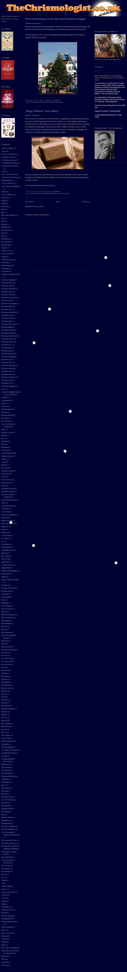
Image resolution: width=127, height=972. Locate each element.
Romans (4, 729)
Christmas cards (7, 292)
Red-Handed (5, 706)
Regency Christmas (8, 709)
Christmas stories (7, 374)
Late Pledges (5, 597)
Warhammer (5, 907)
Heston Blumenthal (8, 523)
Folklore (4, 459)
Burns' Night (5, 245)
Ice (2, 541)
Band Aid (4, 206)
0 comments (56, 100)
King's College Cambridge (10, 580)
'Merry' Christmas (7, 148)
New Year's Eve (6, 661)
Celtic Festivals (6, 254)
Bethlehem (5, 227)
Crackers (4, 406)
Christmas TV (6, 383)
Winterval (4, 936)
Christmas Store (7, 371)
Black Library (6, 230)
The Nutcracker (6, 857)
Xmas (3, 945)
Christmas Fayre (7, 315)
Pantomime (5, 682)
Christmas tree (6, 380)
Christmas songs (7, 368)
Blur (3, 236)
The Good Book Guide (9, 840)
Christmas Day (6, 300)
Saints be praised (7, 741)
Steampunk (5, 806)
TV (2, 883)
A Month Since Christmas (10, 166)
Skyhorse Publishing (8, 776)
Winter (3, 930)
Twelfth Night (6, 886)
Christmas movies (7, 339)
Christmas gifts (6, 321)
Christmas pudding (8, 356)
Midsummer (5, 621)
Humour (4, 532)
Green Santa (5, 512)
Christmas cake (6, 286)
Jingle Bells (5, 562)
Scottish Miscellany (8, 753)
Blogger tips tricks (97, 70)
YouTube (4, 956)
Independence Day (7, 550)
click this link (50, 185)
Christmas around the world (10, 274)
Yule (3, 959)
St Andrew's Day (7, 797)
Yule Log (4, 965)
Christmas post (6, 351)
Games (3, 477)
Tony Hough (5, 871)
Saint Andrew (6, 735)
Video (3, 898)
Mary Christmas (7, 609)
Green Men (5, 509)
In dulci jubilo (6, 547)
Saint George (5, 738)
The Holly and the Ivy (9, 843)
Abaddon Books (7, 180)
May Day (4, 612)
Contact (4, 403)
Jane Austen (5, 556)
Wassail (4, 913)
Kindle (3, 577)
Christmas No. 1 (7, 345)
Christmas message (8, 333)
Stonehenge (5, 812)
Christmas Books (7, 283)
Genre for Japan (6, 480)
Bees (3, 218)
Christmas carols (7, 294)
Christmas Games (7, 318)
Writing (4, 942)
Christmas (5, 271)
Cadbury (4, 248)
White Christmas (7, 927)
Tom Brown (5, 868)
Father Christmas (7, 453)
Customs (4, 412)
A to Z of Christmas (8, 174)
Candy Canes (6, 251)
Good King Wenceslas (9, 500)
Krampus (4, 585)
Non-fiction (5, 670)
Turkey (3, 880)
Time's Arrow (6, 866)
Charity (4, 257)
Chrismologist (6, 265)
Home (58, 202)
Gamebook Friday (7, 471)
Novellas (4, 673)
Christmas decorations (9, 303)
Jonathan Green (6, 565)
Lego (3, 600)
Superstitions (5, 820)
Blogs (3, 233)
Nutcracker (5, 676)
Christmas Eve (6, 309)
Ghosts (3, 486)
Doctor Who (5, 421)
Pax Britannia (6, 685)
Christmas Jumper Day (9, 324)
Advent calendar (7, 195)
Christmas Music (7, 342)
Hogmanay (5, 526)
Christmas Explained (8, 312)
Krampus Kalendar (8, 588)
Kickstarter (5, 574)
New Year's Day (7, 658)
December (5, 418)
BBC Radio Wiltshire (8, 215)
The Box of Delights (8, 826)
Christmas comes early (9, 297)
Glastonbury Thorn (8, 488)
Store (3, 815)
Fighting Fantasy (7, 456)
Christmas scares (7, 362)
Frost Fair (4, 468)
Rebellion (4, 700)
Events (3, 444)
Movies (4, 629)
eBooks (4, 435)
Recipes (4, 703)
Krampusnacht (6, 591)
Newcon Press (6, 664)
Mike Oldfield (6, 623)
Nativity (4, 653)
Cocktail (4, 397)
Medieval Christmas (8, 615)
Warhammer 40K (7, 910)
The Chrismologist (7, 829)
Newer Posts (29, 202)
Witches (4, 939)
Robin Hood (5, 726)
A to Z (3, 171)
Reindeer (4, 712)
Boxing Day (5, 239)
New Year (4, 655)
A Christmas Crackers (8, 160)
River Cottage (6, 723)
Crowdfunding (6, 409)
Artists (3, 203)
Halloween (5, 518)
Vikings (4, 901)
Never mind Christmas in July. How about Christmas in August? (55, 19)
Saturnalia (5, 744)
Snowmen (4, 791)
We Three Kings (7, 916)
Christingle (5, 268)
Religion (4, 714)
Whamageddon (6, 919)
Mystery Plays (6, 647)
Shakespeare (5, 764)
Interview (4, 553)
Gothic (3, 503)
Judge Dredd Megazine (9, 571)
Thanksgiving (6, 823)
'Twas (3, 151)
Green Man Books (7, 506)
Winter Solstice (6, 933)
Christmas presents (8, 353)
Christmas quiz (6, 359)
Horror (3, 529)
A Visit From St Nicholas (10, 177)
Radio (3, 697)
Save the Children (7, 747)
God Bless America (8, 491)
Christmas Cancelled (8, 289)
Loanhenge (5, 603)
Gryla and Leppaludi (8, 515)
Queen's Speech (6, 688)
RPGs (3, 732)
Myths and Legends (8, 650)
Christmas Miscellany (8, 336)
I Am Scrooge (6, 535)
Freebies (4, 465)
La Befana (5, 594)
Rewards (4, 720)
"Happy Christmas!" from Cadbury (41, 111)
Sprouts (4, 794)
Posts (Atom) (39, 206)
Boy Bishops (5, 242)
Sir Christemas (6, 773)
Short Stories (5, 767)
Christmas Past (6, 348)
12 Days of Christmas (8, 154)
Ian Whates (5, 538)
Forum (3, 462)
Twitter (4, 889)
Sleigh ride (5, 779)
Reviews (4, 717)
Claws (3, 389)
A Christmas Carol (7, 157)
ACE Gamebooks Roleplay (10, 186)
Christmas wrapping (8, 386)
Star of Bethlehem (7, 800)
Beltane (4, 224)
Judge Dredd (5, 568)
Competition (5, 400)
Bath (3, 209)
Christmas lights (7, 327)
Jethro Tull (5, 559)
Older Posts (86, 202)
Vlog (3, 904)
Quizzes (4, 694)
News (3, 667)
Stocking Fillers (6, 809)
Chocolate (5, 262)
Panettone (4, 679)
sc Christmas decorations (10, 750)
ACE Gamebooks (7, 183)
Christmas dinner (7, 306)
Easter (3, 429)
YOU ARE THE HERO (9, 948)
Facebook (4, 450)
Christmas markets (7, 330)
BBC (3, 212)
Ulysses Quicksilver (8, 892)
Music (3, 644)
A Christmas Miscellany (9, 163)
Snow (3, 785)
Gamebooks (5, 474)
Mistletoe (4, 626)
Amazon (4, 198)
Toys (3, 877)
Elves (3, 438)
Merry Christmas (7, 618)
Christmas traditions (8, 377)
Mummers (5, 641)
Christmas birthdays (8, 280)
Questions (4, 691)
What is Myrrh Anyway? (9, 922)
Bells (3, 221)
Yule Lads (5, 962)
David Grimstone (7, 415)
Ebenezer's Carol (7, 432)
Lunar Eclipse (6, 606)
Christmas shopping (8, 365)
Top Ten (4, 874)
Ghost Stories (6, 483)
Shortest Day (5, 770)
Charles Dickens (7, 260)
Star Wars (4, 803)
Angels (3, 201)
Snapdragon (5, 782)
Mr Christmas (6, 632)
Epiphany (4, 441)
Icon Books (5, 544)
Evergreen (5, 447)
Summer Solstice (7, 817)
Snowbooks (5, 788)
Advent (4, 192)
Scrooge (4, 756)
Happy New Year (7, 520)
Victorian (4, 895)
